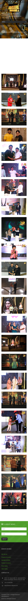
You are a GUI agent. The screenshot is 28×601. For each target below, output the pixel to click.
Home (14, 35)
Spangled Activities (5, 560)
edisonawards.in (5, 596)
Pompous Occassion (6, 557)
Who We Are (4, 554)
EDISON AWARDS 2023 (21, 35)
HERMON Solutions (11, 598)
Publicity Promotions (6, 563)
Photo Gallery (4, 566)
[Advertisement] (14, 59)
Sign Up (4, 539)
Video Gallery (4, 568)
